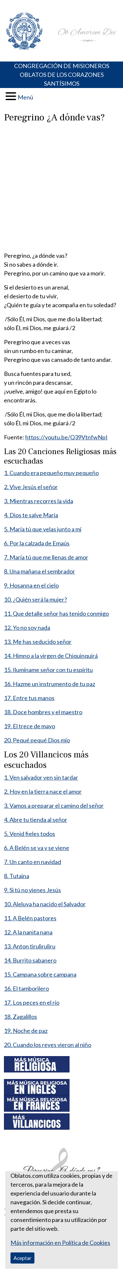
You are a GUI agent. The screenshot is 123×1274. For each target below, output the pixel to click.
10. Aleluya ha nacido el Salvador (45, 904)
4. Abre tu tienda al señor (35, 819)
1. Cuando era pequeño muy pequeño (51, 472)
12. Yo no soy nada (27, 627)
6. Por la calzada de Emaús (37, 543)
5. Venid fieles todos (29, 833)
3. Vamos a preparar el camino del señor (54, 805)
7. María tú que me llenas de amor (46, 557)
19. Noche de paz (26, 1030)
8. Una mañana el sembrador (39, 571)
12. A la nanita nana (28, 932)
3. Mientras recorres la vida (38, 500)
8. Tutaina (16, 875)
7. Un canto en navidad (32, 861)
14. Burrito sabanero (30, 960)
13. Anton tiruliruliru (29, 946)
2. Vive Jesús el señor (31, 486)
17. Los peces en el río (31, 1002)
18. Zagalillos (20, 1016)
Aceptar (22, 1258)
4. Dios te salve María (31, 515)
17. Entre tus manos (29, 697)
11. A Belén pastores (30, 918)
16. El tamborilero (26, 988)
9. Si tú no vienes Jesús (32, 890)
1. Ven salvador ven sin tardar (41, 777)
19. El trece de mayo (29, 726)
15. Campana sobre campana (40, 974)
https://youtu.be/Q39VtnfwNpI (66, 437)
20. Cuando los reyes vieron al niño (47, 1044)
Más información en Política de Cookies (60, 1242)
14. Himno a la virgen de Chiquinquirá (51, 655)
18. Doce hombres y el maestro (43, 712)
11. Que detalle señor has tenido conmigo (56, 613)
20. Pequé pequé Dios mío (37, 740)
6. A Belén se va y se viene (36, 847)
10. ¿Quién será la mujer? (35, 599)
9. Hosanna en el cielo (31, 585)
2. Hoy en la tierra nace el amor (43, 791)
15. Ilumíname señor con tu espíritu (48, 669)
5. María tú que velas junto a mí (42, 529)
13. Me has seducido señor (38, 641)
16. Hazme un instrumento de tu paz (49, 683)
